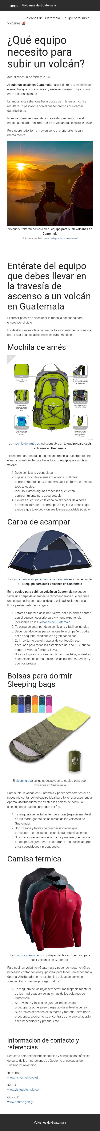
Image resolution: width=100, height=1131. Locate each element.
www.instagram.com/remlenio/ (61, 238)
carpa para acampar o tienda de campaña (40, 579)
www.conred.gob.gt (20, 1102)
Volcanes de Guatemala (39, 5)
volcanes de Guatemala (54, 622)
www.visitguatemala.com (24, 1089)
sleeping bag (24, 780)
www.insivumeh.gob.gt (22, 1077)
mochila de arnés (24, 443)
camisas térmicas (27, 955)
